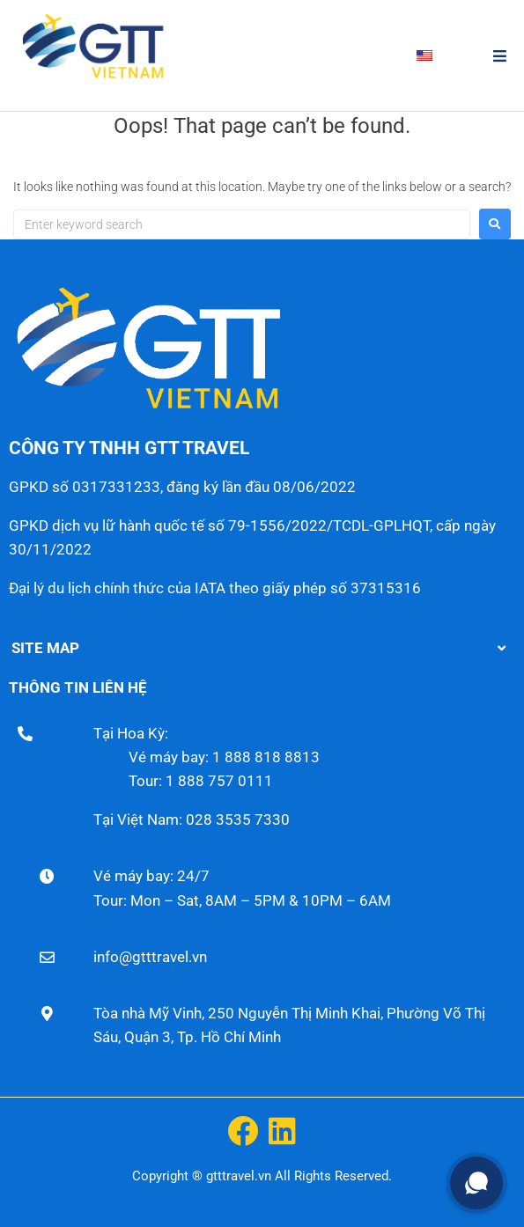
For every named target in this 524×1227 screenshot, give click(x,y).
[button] (499, 55)
